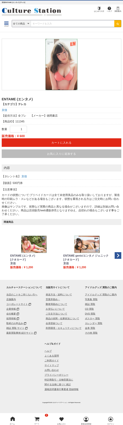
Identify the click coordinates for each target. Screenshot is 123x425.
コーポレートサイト (17, 304)
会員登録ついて (54, 323)
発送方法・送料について (59, 294)
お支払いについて (55, 309)
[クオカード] (18, 259)
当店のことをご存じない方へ (21, 294)
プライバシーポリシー (56, 375)
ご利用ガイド (52, 360)
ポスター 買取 (92, 318)
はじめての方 (99, 11)
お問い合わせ (52, 370)
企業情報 (11, 309)
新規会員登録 (86, 424)
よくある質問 (52, 355)
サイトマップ (52, 365)
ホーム (12, 424)
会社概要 (11, 313)
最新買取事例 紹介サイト (19, 332)
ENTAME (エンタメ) (22, 255)
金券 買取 (90, 328)
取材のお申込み (14, 323)
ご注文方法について (56, 313)
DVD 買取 (90, 313)
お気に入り (61, 424)
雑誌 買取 (90, 304)
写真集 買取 (91, 299)
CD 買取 (89, 309)
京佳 (4, 110)
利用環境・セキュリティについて (64, 328)
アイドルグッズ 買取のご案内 (101, 294)
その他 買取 (91, 332)
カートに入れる (61, 142)
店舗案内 (11, 299)
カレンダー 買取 (93, 323)
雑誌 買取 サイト (15, 328)
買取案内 (117, 11)
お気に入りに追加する (61, 153)
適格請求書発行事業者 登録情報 (62, 389)
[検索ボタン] (117, 23)
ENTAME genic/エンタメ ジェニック (86, 255)
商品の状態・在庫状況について (62, 318)
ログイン (110, 424)
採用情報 (11, 318)
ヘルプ (109, 11)
